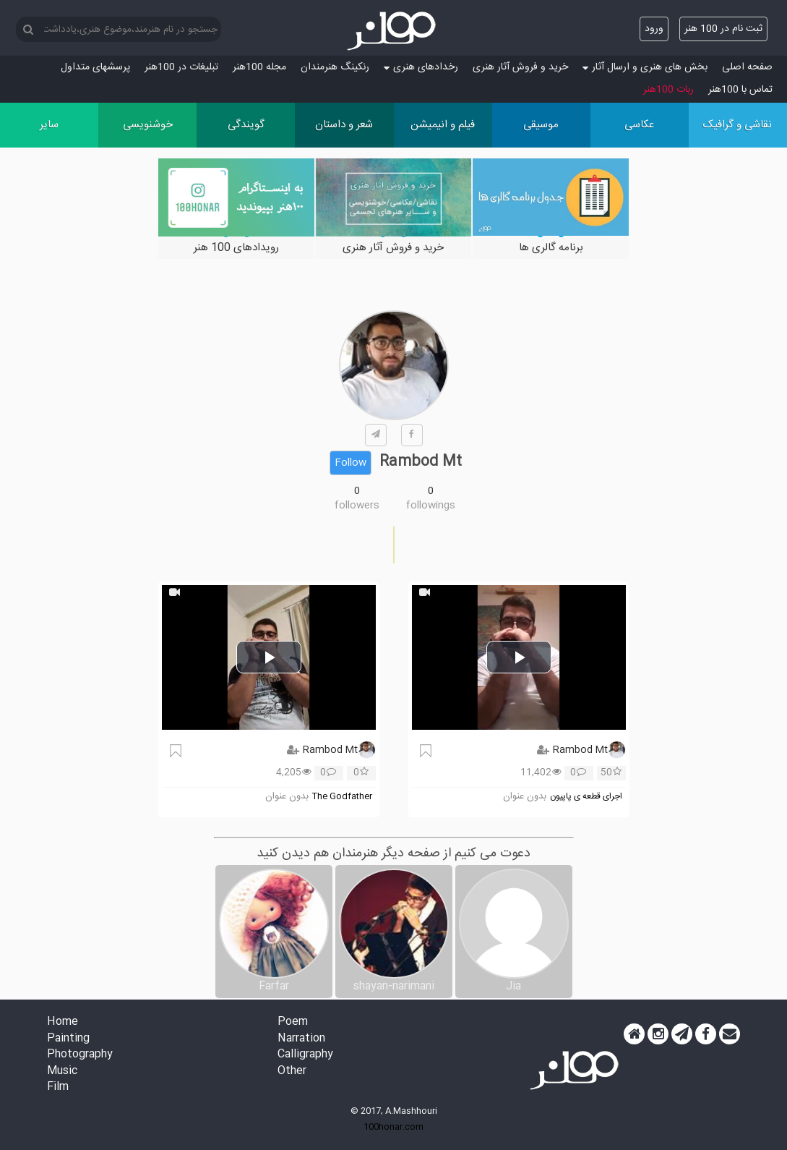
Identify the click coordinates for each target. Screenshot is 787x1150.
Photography (80, 1055)
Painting (68, 1039)
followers (357, 505)
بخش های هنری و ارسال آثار (645, 67)
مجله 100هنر (259, 67)
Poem (293, 1022)
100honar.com (393, 1126)
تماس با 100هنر (740, 89)
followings (430, 505)
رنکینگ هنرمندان (335, 67)
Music (62, 1071)
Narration (301, 1039)
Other (292, 1071)
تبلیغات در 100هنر (181, 67)
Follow (350, 463)
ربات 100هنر (668, 89)
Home (62, 1022)
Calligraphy (305, 1055)
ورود (654, 29)
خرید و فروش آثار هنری (520, 67)
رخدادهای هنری (421, 67)
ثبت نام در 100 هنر (723, 29)
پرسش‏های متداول (95, 67)
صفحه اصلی (747, 67)
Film (58, 1087)
